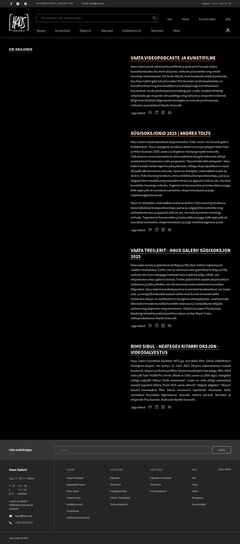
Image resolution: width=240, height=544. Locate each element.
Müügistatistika (118, 491)
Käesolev (115, 478)
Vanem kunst (74, 497)
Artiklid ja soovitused (78, 517)
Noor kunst (73, 491)
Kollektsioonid (132, 30)
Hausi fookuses (75, 478)
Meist (195, 491)
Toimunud (115, 484)
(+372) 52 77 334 (65, 3)
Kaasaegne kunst (76, 484)
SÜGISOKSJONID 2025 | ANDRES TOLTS (171, 133)
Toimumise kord (118, 504)
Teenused (157, 30)
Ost (169, 19)
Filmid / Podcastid (120, 497)
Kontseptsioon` (158, 491)
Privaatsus (197, 497)
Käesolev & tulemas (160, 478)
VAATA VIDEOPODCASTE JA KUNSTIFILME (173, 58)
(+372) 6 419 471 (48, 3)
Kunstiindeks (207, 19)
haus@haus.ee (96, 3)
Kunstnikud (62, 30)
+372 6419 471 (24, 522)
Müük (185, 19)
